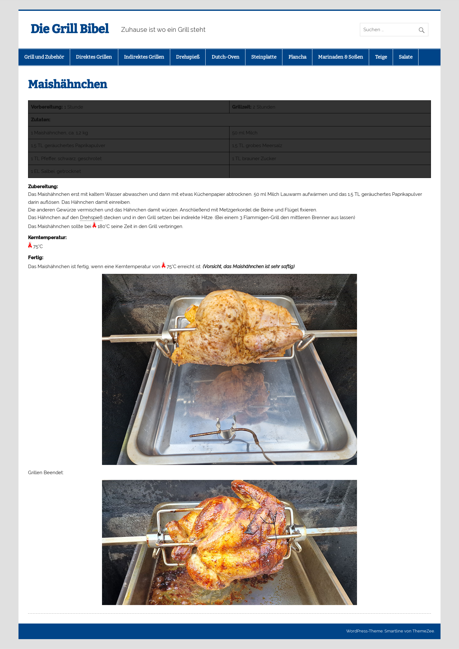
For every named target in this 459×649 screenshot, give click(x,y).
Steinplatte (263, 57)
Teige (381, 57)
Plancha (297, 57)
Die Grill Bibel (70, 29)
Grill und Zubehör (44, 57)
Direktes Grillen (94, 57)
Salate (405, 57)
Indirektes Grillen (144, 57)
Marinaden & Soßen (340, 57)
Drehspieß (188, 57)
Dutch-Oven (225, 57)
